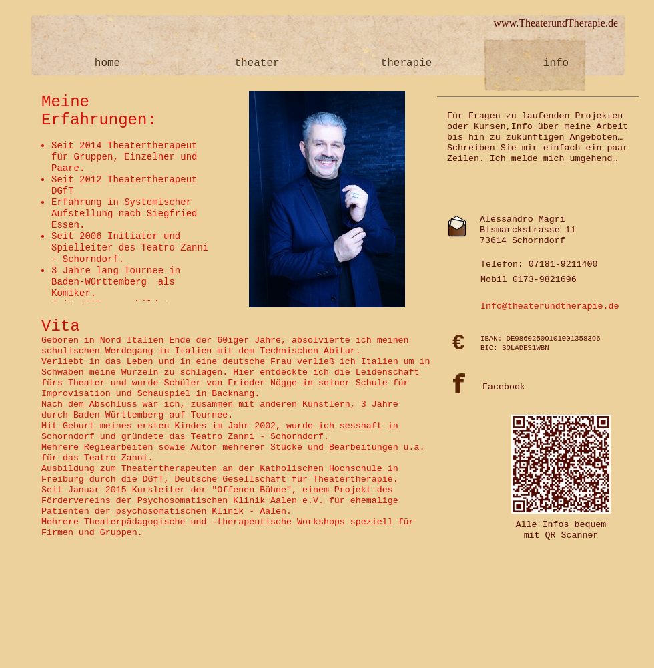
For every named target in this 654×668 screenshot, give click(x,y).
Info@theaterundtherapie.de (549, 306)
